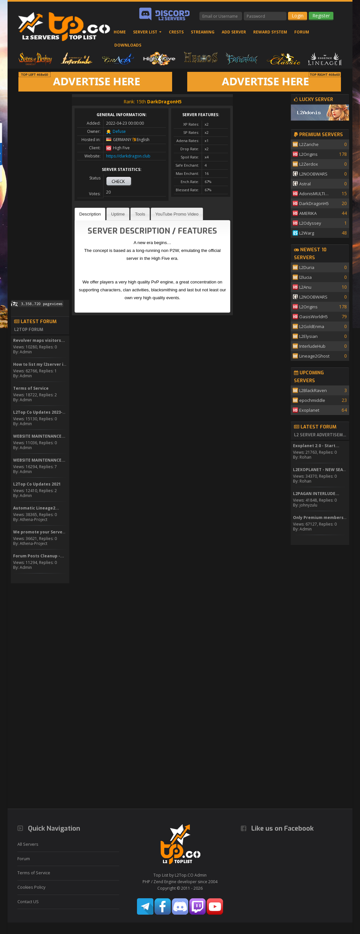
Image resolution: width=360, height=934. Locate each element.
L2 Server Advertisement (320, 435)
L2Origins (308, 154)
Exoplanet (309, 410)
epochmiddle (312, 400)
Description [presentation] (90, 214)
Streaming (202, 32)
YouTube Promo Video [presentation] (176, 214)
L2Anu (305, 287)
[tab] (90, 214)
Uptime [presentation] (118, 214)
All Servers (27, 844)
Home (120, 32)
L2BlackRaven (313, 390)
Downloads (127, 45)
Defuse (119, 131)
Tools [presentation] (140, 214)
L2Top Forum (28, 329)
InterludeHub (312, 346)
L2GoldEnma (311, 326)
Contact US (28, 901)
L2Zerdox (308, 164)
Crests (176, 32)
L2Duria (306, 267)
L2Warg (306, 233)
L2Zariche (309, 144)
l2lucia (305, 277)
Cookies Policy (31, 887)
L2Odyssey (310, 223)
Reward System (270, 32)
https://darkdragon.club (128, 156)
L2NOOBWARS (313, 174)
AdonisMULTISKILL (315, 194)
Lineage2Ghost (314, 356)
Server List (145, 32)
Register (321, 15)
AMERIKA (308, 213)
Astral (305, 184)
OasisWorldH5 (313, 317)
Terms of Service (33, 873)
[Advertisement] (40, 192)
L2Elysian (308, 336)
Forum (301, 32)
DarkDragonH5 (314, 203)
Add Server (234, 32)
